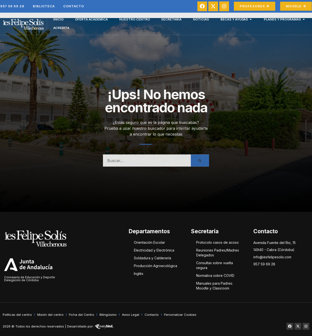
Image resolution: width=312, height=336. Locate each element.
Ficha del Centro (81, 315)
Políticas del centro (17, 315)
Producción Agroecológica (155, 266)
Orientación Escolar (149, 242)
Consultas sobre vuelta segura (214, 265)
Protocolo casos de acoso (217, 242)
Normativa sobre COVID (215, 275)
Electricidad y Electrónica (154, 250)
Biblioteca (44, 6)
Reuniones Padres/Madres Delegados (217, 252)
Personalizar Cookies (180, 315)
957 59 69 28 (12, 6)
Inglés (138, 273)
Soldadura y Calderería (152, 258)
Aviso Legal (130, 315)
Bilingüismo (108, 315)
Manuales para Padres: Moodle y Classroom (214, 285)
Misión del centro (50, 315)
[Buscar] (200, 163)
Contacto (73, 6)
